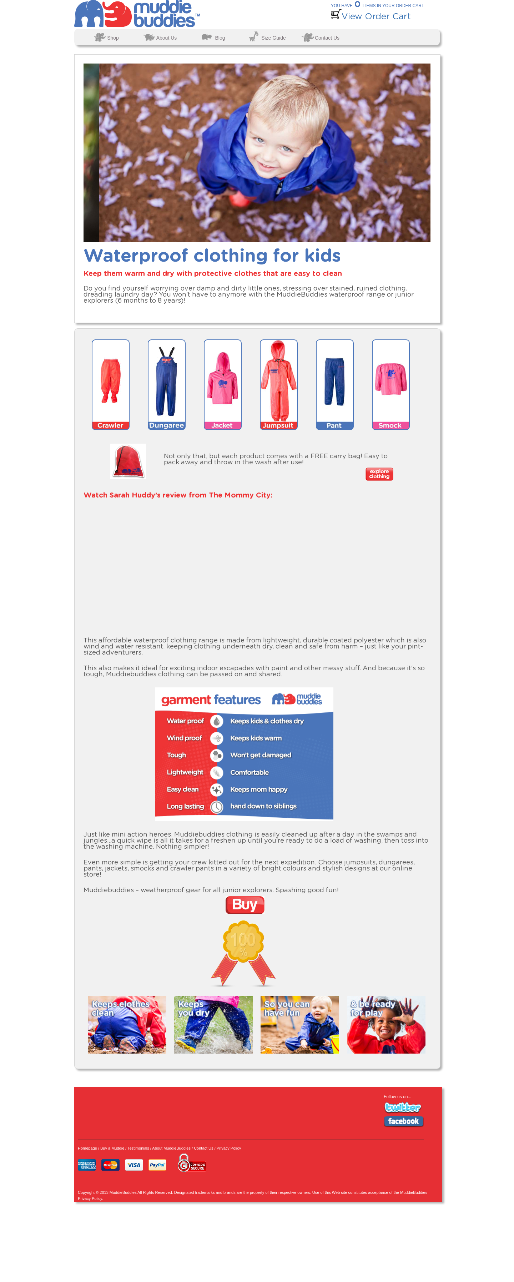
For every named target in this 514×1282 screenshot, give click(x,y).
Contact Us (203, 1148)
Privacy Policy (229, 1148)
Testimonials (138, 1148)
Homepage (87, 1148)
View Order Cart (371, 16)
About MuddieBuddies (171, 1148)
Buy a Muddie (112, 1148)
